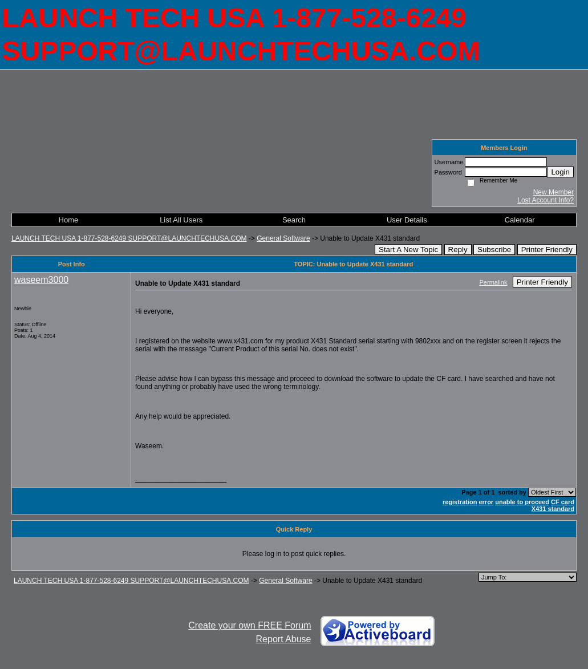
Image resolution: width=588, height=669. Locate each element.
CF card (562, 501)
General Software (283, 238)
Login (560, 172)
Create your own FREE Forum (249, 625)
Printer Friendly (547, 249)
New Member (553, 192)
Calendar (520, 220)
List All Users (181, 220)
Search (294, 220)
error (485, 501)
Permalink (494, 282)
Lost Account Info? (545, 200)
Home (69, 220)
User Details (407, 220)
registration (460, 501)
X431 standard (553, 508)
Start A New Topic (408, 249)
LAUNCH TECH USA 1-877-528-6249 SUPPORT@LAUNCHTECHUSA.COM (129, 238)
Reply (458, 249)
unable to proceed (522, 501)
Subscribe (494, 249)
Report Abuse (283, 639)
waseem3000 (41, 280)
